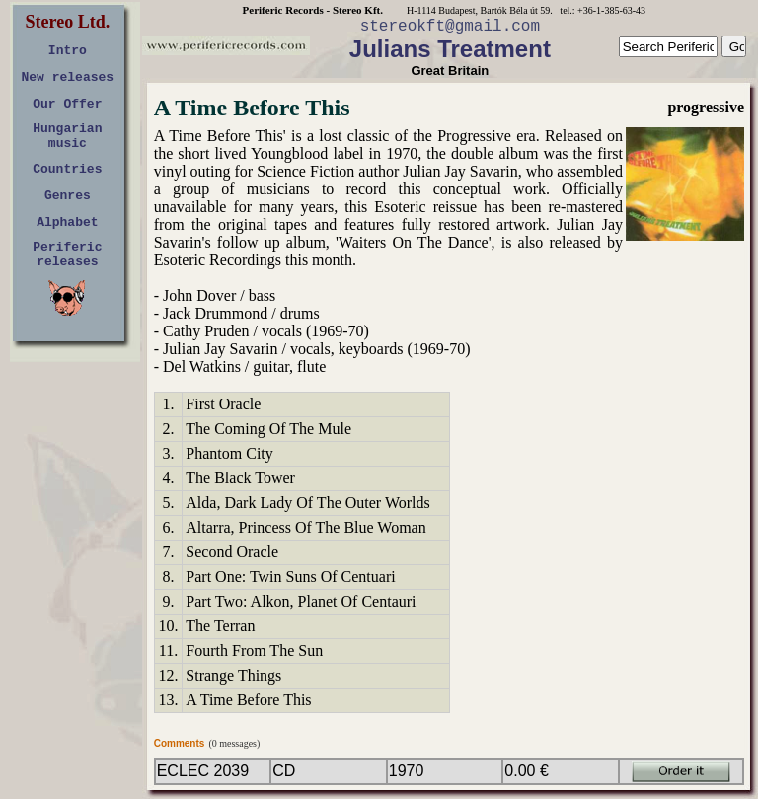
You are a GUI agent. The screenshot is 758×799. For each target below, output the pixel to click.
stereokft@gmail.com (450, 27)
